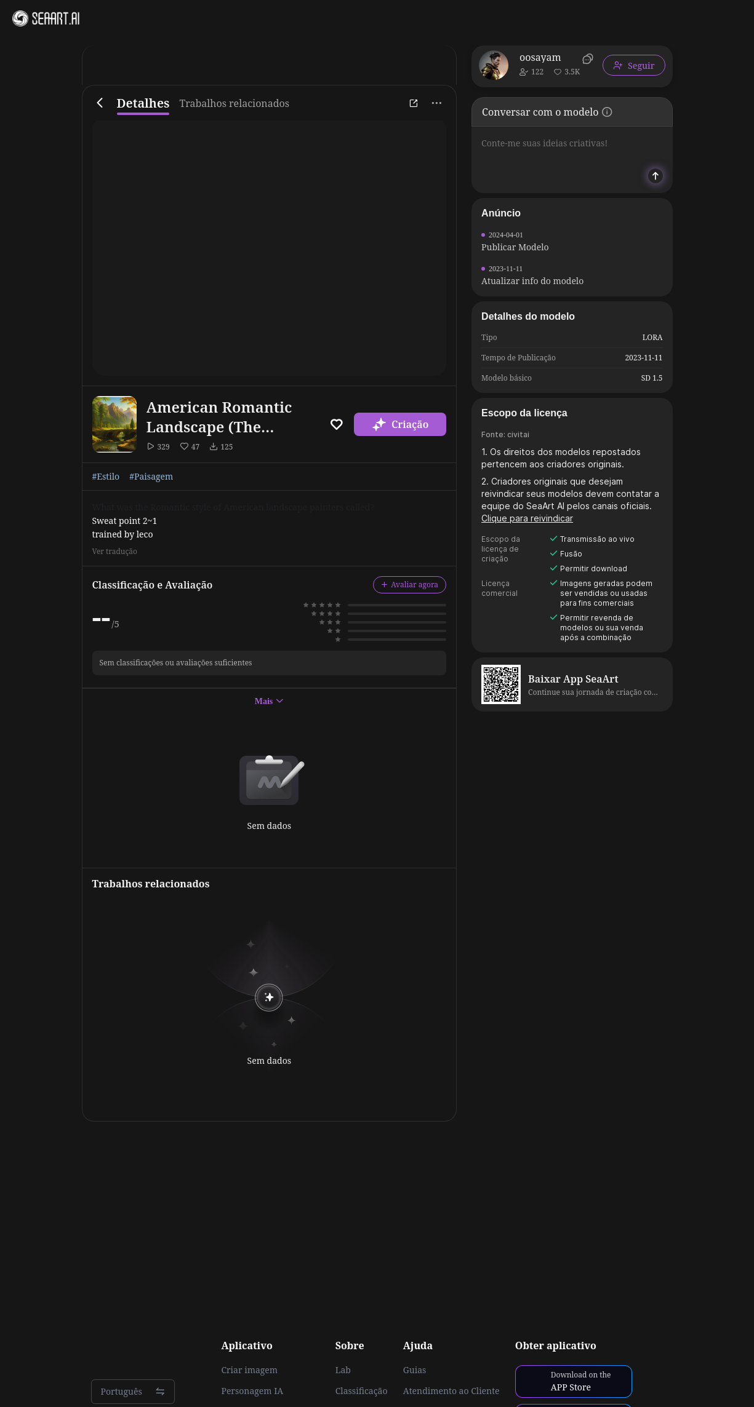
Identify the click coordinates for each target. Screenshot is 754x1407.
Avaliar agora (409, 584)
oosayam (540, 57)
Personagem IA (252, 1391)
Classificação (361, 1391)
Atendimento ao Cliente (451, 1391)
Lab (343, 1370)
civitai (518, 434)
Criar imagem (249, 1370)
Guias (415, 1370)
